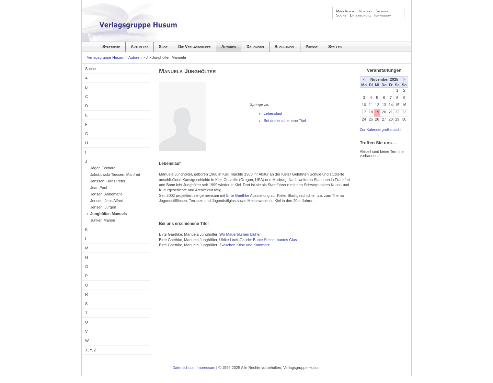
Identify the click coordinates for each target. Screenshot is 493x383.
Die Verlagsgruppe (194, 46)
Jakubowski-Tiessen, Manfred (115, 174)
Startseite (111, 46)
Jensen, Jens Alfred (106, 201)
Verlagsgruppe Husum (105, 57)
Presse (312, 46)
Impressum (382, 15)
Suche (341, 15)
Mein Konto (345, 11)
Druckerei (255, 46)
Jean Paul (98, 187)
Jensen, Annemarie (106, 194)
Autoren (228, 46)
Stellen (335, 46)
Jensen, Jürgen (103, 207)
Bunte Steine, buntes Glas (275, 240)
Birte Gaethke (237, 195)
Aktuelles (139, 46)
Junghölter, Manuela (108, 214)
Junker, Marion (102, 220)
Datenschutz (360, 15)
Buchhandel (285, 46)
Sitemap (382, 11)
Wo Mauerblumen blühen (240, 234)
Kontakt (365, 11)
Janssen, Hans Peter (107, 181)
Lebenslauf (273, 113)
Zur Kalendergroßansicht (380, 129)
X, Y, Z (90, 350)
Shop (163, 46)
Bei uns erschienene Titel (285, 121)
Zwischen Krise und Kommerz (244, 245)
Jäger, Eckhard (102, 168)
